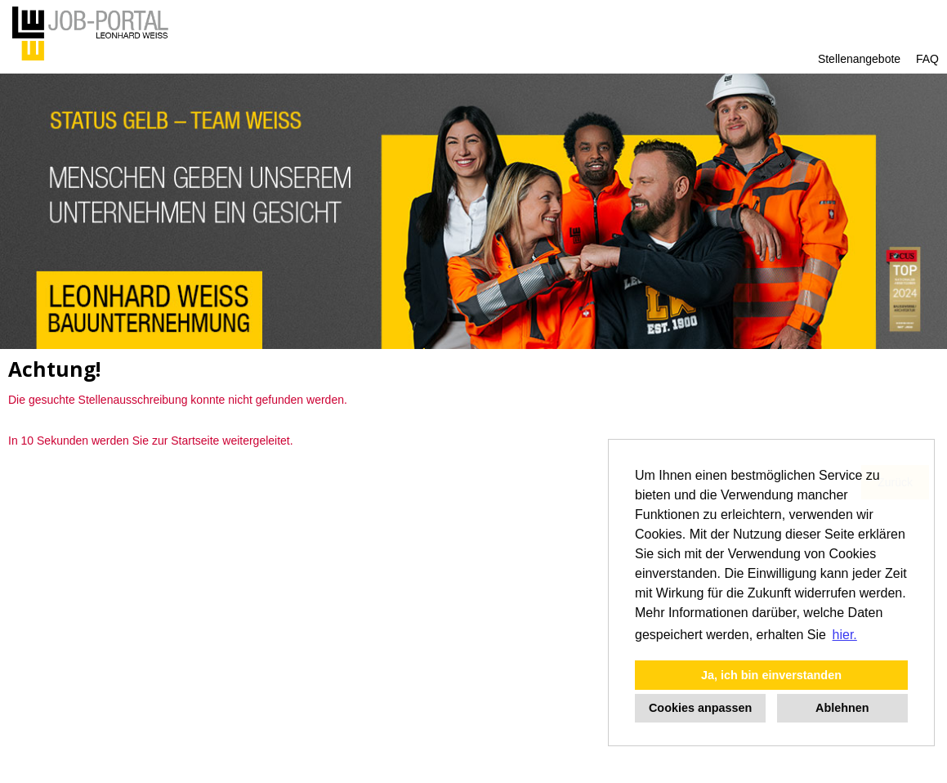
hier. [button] (845, 635)
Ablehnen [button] (842, 707)
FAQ (927, 58)
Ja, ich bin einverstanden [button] (771, 675)
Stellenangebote (859, 58)
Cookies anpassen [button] (700, 707)
